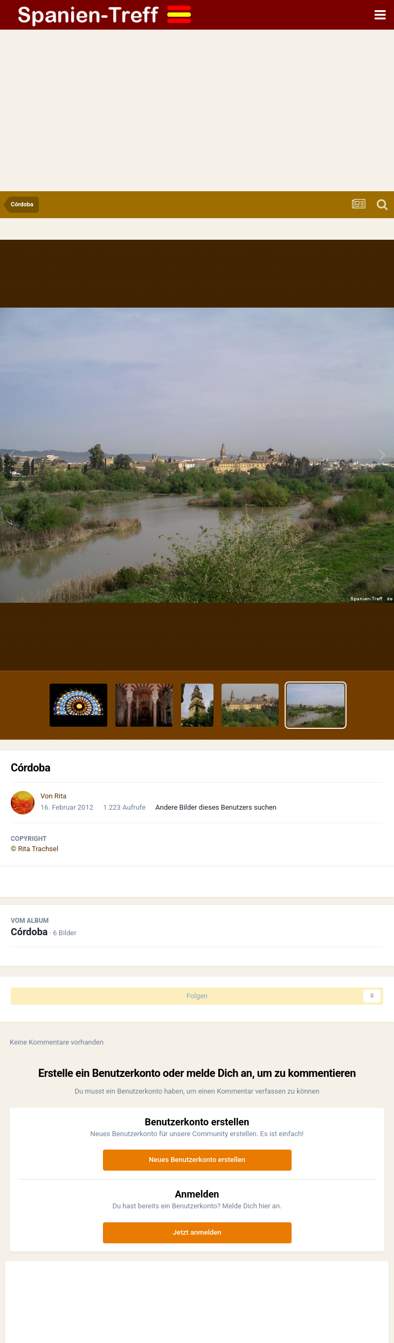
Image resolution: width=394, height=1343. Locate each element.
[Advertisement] (197, 110)
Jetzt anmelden (197, 1232)
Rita (60, 796)
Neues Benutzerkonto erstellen (197, 1160)
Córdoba (29, 931)
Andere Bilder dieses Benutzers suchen (216, 807)
